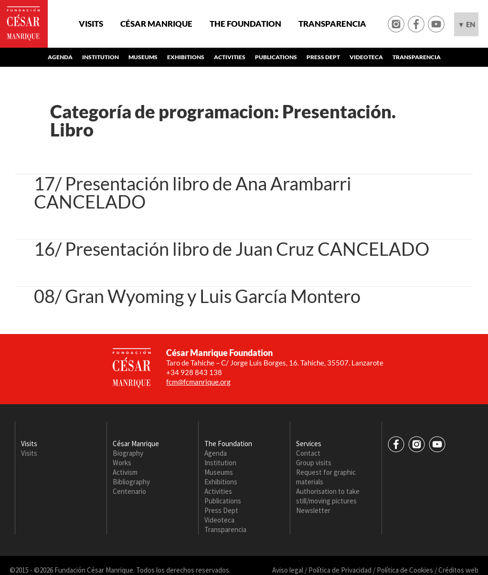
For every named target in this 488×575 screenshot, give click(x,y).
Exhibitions (185, 57)
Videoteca (366, 57)
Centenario (129, 491)
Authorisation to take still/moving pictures (328, 496)
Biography (128, 453)
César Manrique (156, 24)
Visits (91, 24)
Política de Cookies (405, 570)
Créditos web (458, 570)
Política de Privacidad (339, 570)
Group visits (313, 462)
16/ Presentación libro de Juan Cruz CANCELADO (231, 249)
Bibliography (131, 481)
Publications (276, 57)
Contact (308, 453)
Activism (125, 472)
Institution (100, 57)
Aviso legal (287, 570)
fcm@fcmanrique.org (198, 381)
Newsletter (313, 510)
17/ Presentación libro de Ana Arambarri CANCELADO (192, 192)
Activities (229, 57)
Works (122, 462)
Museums (143, 57)
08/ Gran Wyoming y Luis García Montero (197, 296)
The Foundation (245, 24)
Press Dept (323, 57)
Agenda (60, 57)
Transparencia (332, 24)
